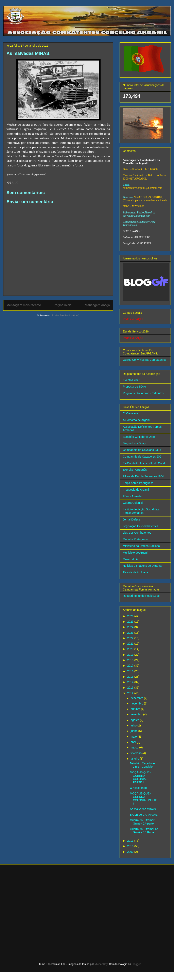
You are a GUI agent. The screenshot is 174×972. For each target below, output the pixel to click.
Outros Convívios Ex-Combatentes (145, 359)
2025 (130, 621)
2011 (130, 840)
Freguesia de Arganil (136, 489)
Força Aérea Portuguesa (138, 483)
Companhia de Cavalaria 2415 (142, 450)
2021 (130, 643)
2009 (130, 851)
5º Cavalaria (130, 413)
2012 (130, 693)
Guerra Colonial (133, 502)
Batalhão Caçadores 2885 (139, 436)
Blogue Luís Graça (134, 443)
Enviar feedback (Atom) (65, 315)
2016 (130, 671)
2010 (130, 846)
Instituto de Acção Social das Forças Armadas (141, 511)
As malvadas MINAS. (143, 809)
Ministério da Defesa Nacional (141, 546)
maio (133, 736)
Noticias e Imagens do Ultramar (142, 565)
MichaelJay (101, 964)
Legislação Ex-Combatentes (140, 526)
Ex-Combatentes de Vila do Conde (144, 463)
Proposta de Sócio (134, 386)
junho (134, 731)
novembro (137, 703)
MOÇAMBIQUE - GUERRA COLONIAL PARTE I (143, 798)
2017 (130, 665)
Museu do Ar (131, 559)
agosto (135, 720)
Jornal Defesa (131, 519)
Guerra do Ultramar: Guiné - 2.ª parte (142, 821)
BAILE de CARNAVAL (143, 814)
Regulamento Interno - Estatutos (143, 393)
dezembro (137, 698)
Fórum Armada (132, 496)
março (134, 747)
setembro (136, 714)
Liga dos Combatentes (137, 532)
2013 (130, 687)
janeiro (135, 758)
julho (133, 725)
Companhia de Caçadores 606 (142, 456)
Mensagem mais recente (23, 305)
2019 (130, 654)
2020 (130, 649)
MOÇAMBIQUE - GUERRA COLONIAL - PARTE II (140, 777)
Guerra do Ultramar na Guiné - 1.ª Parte (144, 830)
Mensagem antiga (97, 305)
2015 (130, 676)
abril (133, 742)
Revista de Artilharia (135, 572)
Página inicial (63, 305)
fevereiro (136, 753)
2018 (130, 660)
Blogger (136, 964)
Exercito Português (135, 469)
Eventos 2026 (131, 380)
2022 (130, 638)
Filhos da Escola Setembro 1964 (143, 476)
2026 (130, 616)
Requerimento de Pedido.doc (141, 595)
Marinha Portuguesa (135, 539)
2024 (130, 627)
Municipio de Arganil (135, 552)
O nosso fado (138, 787)
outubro (135, 709)
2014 (130, 682)
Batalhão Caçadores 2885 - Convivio (143, 765)
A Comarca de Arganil (136, 420)
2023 (130, 632)
